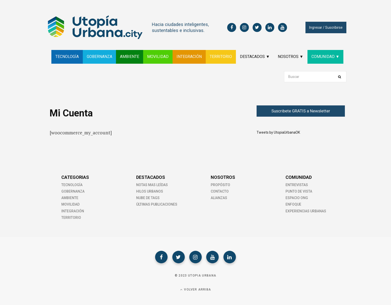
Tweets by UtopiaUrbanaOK (278, 132)
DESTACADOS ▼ (255, 56)
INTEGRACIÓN (189, 56)
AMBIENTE (129, 56)
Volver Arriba (195, 290)
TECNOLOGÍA (67, 56)
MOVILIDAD (158, 56)
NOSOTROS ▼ (290, 56)
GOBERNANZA (99, 56)
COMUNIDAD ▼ (325, 56)
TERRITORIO (221, 56)
